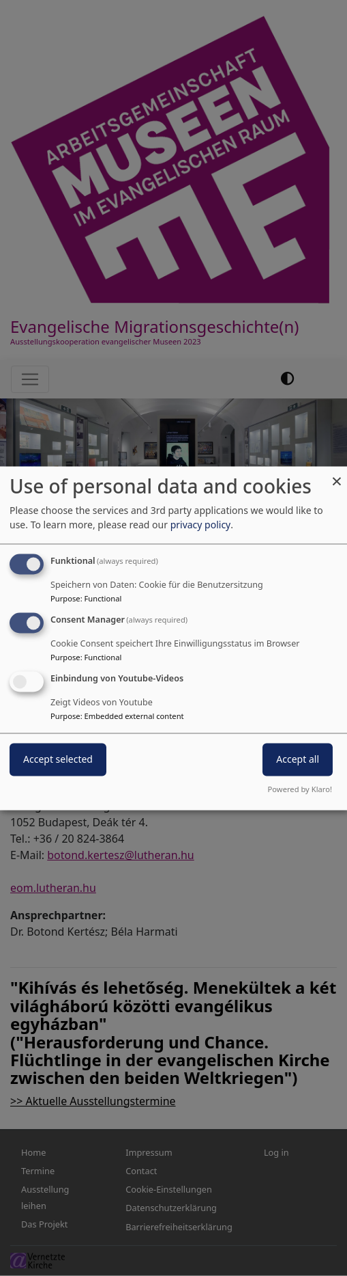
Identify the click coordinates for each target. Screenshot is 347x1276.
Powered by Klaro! (300, 789)
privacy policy (200, 525)
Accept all (297, 758)
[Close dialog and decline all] (337, 474)
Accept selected (58, 758)
